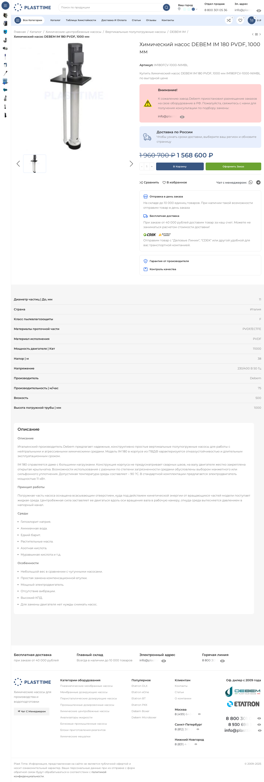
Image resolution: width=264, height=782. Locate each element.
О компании (183, 698)
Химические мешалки (75, 736)
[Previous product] (253, 34)
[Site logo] (32, 7)
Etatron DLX (139, 686)
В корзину (180, 166)
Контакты (181, 686)
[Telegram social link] (258, 182)
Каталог (36, 32)
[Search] (114, 7)
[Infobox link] (215, 655)
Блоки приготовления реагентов (83, 730)
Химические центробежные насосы (73, 32)
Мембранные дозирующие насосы (84, 692)
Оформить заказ (233, 166)
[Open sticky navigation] (29, 20)
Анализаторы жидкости (76, 717)
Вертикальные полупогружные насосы (135, 32)
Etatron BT (139, 698)
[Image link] (32, 682)
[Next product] (260, 34)
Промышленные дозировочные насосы (87, 705)
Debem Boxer (140, 711)
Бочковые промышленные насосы (83, 723)
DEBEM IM (178, 32)
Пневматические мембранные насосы (86, 686)
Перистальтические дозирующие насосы (88, 698)
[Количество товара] (147, 166)
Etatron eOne (140, 692)
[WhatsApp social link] (250, 182)
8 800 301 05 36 (216, 10)
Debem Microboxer (144, 717)
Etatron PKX (139, 705)
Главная (20, 32)
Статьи (179, 692)
